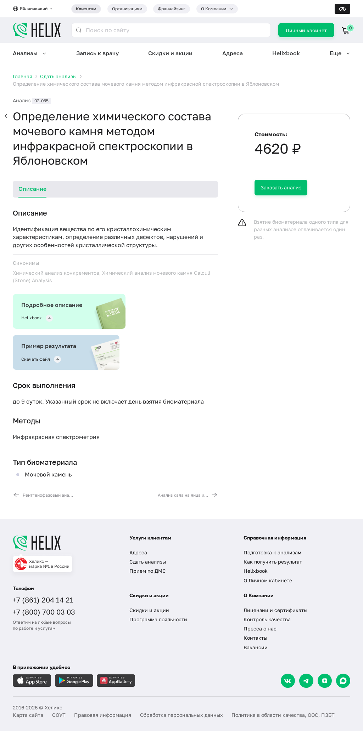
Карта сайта (28, 715)
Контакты (255, 638)
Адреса (232, 53)
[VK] (288, 681)
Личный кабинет (306, 30)
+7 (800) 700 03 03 (44, 611)
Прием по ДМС (147, 571)
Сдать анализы (147, 562)
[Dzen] (325, 681)
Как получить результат (273, 562)
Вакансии (256, 647)
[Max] (343, 681)
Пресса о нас (260, 629)
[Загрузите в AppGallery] (116, 680)
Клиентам (86, 8)
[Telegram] (306, 681)
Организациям (127, 8)
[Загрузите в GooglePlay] (74, 680)
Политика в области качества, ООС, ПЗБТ (283, 715)
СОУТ (59, 715)
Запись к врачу (97, 53)
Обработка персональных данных (181, 715)
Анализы (25, 53)
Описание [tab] (32, 188)
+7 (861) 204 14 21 (43, 599)
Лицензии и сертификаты (275, 610)
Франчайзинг (171, 8)
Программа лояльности (158, 619)
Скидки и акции (170, 53)
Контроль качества (267, 619)
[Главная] (65, 543)
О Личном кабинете (268, 580)
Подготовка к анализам (272, 552)
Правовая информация (102, 715)
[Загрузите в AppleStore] (32, 680)
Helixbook (286, 53)
